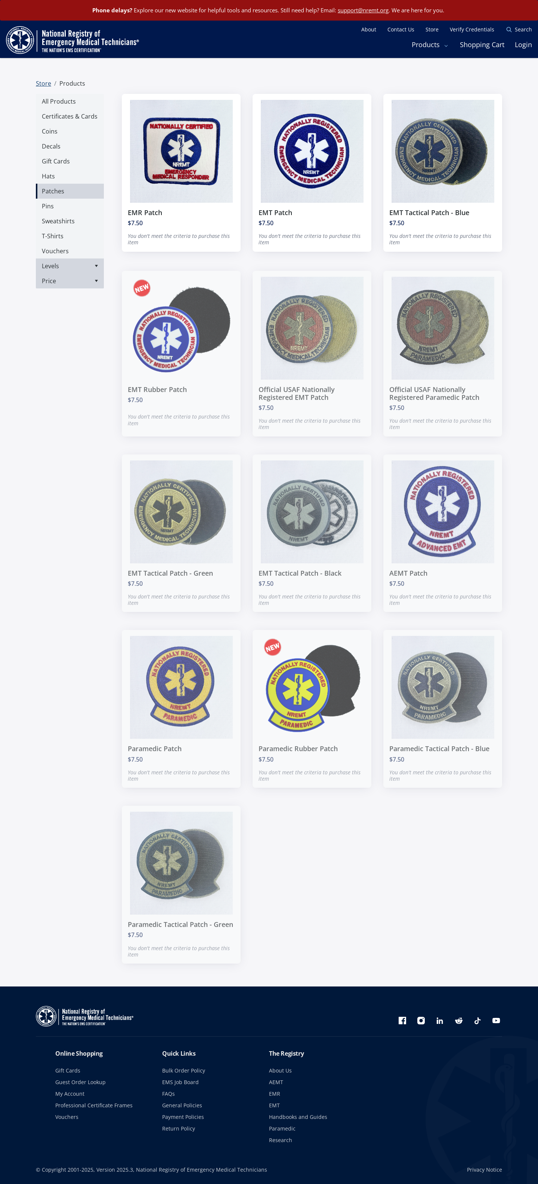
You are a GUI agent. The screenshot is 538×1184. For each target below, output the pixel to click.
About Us (280, 1070)
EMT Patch (275, 212)
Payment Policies (183, 1116)
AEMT (276, 1082)
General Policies (182, 1105)
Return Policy (178, 1128)
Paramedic (282, 1128)
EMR (274, 1093)
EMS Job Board (180, 1082)
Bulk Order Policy (183, 1070)
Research (280, 1140)
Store (43, 83)
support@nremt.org (363, 10)
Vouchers (66, 1116)
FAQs (168, 1093)
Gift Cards (67, 1070)
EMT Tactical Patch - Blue (429, 212)
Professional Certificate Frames (94, 1105)
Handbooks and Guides (298, 1116)
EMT (274, 1105)
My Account (69, 1093)
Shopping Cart (482, 44)
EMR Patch (145, 212)
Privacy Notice (484, 1169)
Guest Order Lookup (80, 1082)
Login (523, 44)
